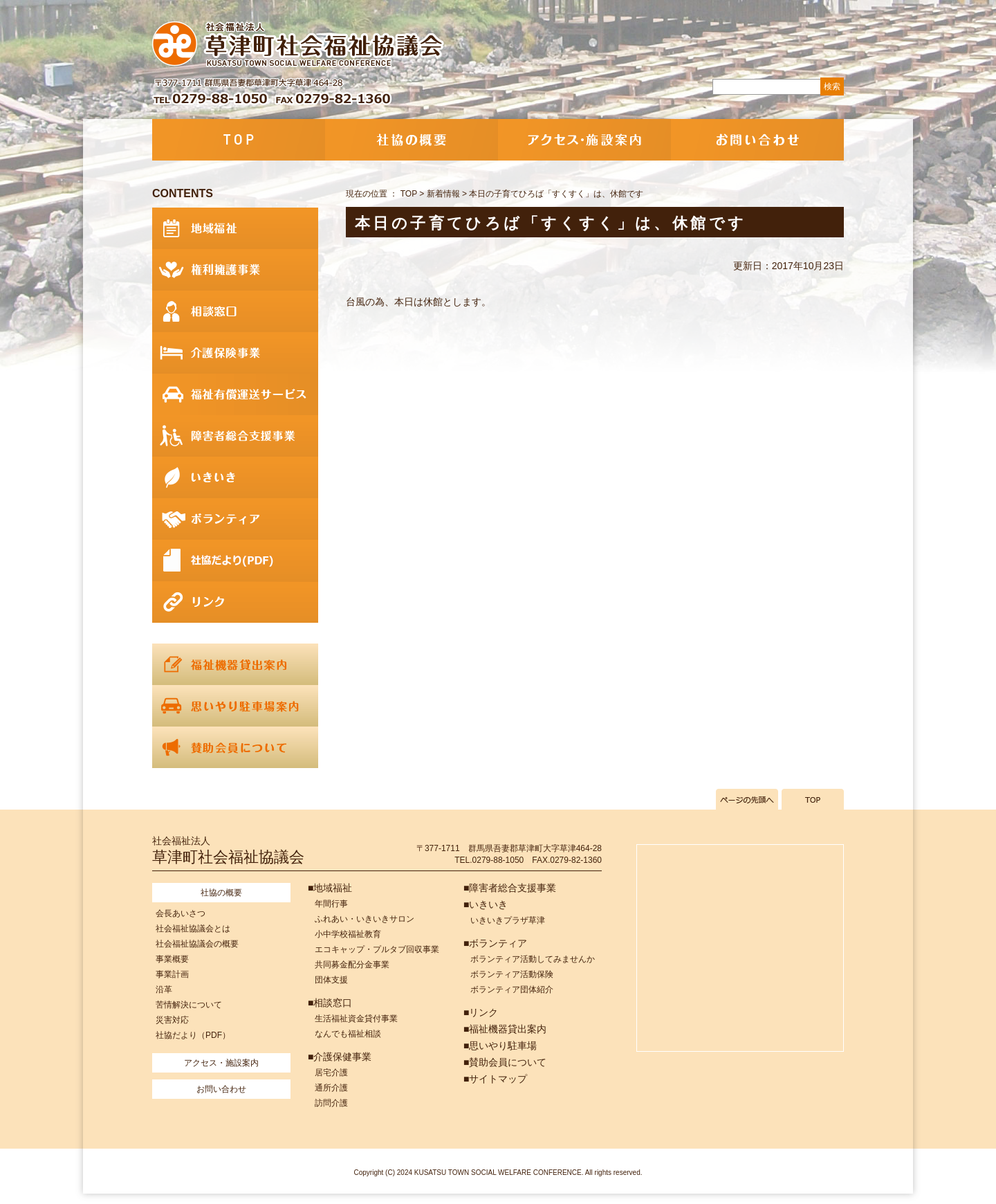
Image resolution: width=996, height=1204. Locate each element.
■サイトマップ (495, 1078)
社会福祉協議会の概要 (197, 944)
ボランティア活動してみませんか (532, 959)
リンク (235, 602)
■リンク (480, 1012)
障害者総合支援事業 (235, 436)
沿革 (164, 989)
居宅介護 (331, 1072)
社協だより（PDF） (193, 1035)
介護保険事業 (235, 353)
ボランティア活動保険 (511, 974)
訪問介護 (331, 1103)
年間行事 (331, 904)
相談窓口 (235, 311)
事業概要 (172, 959)
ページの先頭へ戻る (747, 799)
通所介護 (331, 1088)
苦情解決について (189, 1005)
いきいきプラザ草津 (507, 920)
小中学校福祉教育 (348, 934)
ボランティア (235, 519)
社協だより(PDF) (235, 560)
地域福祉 (235, 228)
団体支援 (331, 980)
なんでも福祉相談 (348, 1034)
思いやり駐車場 (235, 706)
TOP (238, 140)
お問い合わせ (757, 140)
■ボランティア (495, 943)
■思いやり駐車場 (500, 1045)
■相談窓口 (330, 1002)
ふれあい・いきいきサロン (364, 919)
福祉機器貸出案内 (235, 664)
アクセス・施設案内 (584, 140)
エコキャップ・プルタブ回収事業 (377, 949)
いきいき (235, 477)
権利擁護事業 (235, 270)
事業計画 (172, 974)
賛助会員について (235, 747)
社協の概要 (411, 140)
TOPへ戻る (813, 799)
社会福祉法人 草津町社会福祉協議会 (299, 45)
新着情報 (443, 194)
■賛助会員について (504, 1062)
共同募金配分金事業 (352, 964)
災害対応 (172, 1020)
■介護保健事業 (339, 1056)
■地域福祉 (330, 887)
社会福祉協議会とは (193, 928)
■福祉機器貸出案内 (504, 1028)
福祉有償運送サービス (235, 394)
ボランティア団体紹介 (511, 989)
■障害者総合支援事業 (509, 887)
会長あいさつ (180, 913)
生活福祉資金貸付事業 (356, 1018)
